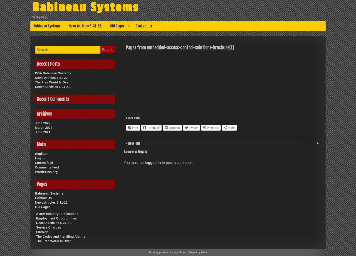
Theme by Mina (198, 252)
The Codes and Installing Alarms (60, 236)
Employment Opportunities (56, 218)
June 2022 (42, 123)
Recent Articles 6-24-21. (53, 87)
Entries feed (44, 163)
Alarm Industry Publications (57, 214)
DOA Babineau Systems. (53, 73)
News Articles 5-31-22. (85, 26)
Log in (39, 158)
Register (41, 154)
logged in (153, 163)
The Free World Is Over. (52, 82)
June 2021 (42, 132)
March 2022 (43, 127)
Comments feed (47, 167)
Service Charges (48, 227)
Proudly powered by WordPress (168, 252)
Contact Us (144, 26)
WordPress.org (46, 172)
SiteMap (42, 232)
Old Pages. (117, 26)
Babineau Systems (85, 7)
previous (134, 143)
